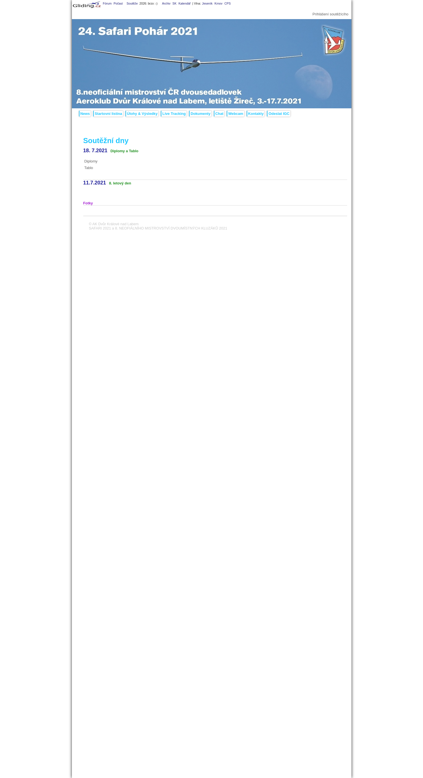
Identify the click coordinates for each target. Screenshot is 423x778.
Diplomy (91, 161)
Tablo (88, 168)
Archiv (166, 3)
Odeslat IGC (278, 113)
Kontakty (256, 113)
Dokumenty (201, 113)
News (85, 113)
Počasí (118, 3)
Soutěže (132, 3)
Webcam (235, 113)
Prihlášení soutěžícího (331, 14)
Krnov (218, 3)
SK (175, 3)
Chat (219, 113)
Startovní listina (108, 113)
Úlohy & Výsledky (142, 113)
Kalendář (185, 3)
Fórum (107, 3)
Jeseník (207, 3)
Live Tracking (174, 113)
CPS (227, 3)
